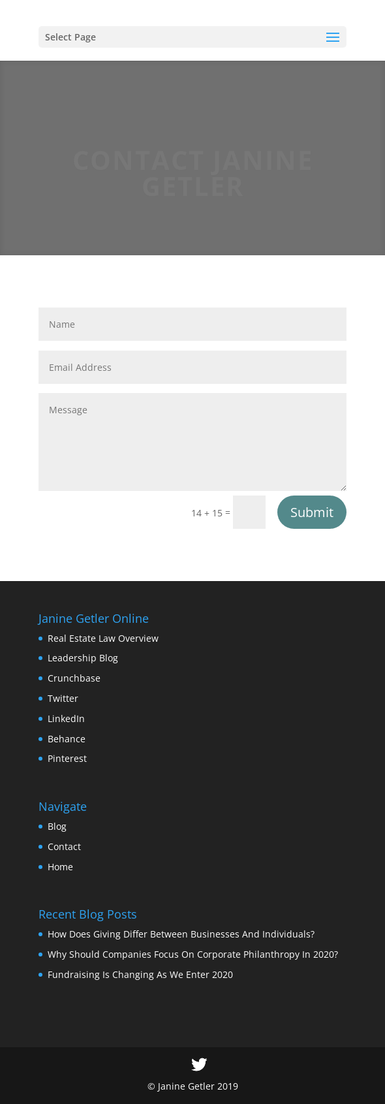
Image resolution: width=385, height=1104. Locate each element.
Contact (64, 846)
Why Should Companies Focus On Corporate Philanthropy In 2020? (193, 954)
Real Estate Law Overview (103, 638)
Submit (311, 512)
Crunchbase (74, 678)
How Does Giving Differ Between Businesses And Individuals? (181, 934)
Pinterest (67, 758)
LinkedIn (66, 718)
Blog (57, 826)
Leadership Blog (83, 658)
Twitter (63, 698)
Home (60, 866)
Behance (66, 739)
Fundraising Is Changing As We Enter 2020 (140, 974)
